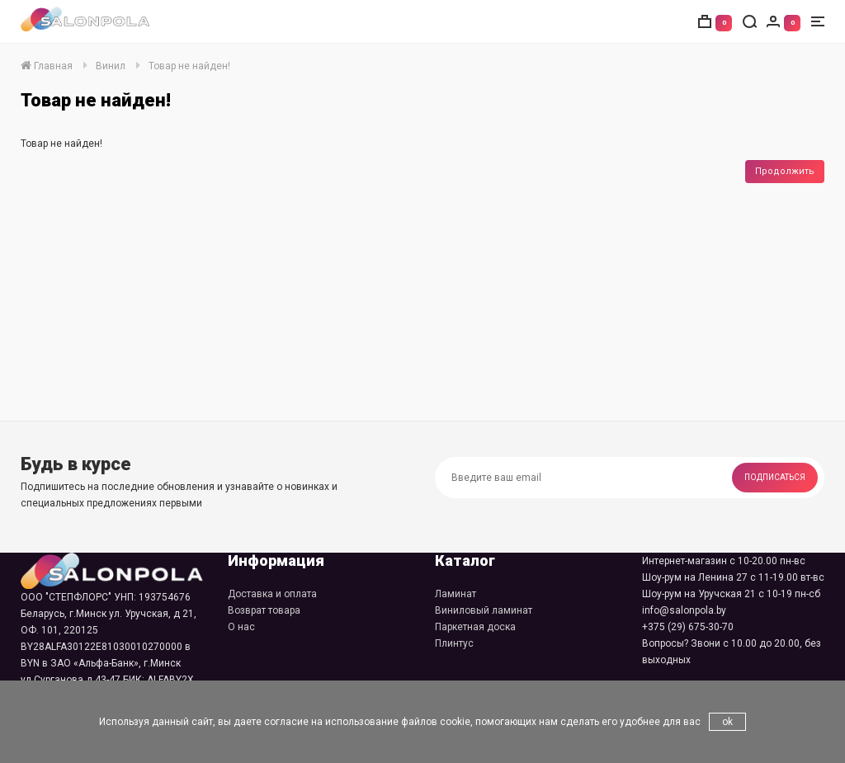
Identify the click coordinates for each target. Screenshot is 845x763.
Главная (47, 66)
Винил (110, 66)
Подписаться (774, 477)
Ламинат (455, 594)
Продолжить (784, 171)
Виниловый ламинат (483, 610)
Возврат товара (264, 610)
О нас (241, 627)
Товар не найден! (189, 66)
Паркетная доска (475, 627)
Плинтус (454, 643)
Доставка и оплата (272, 594)
